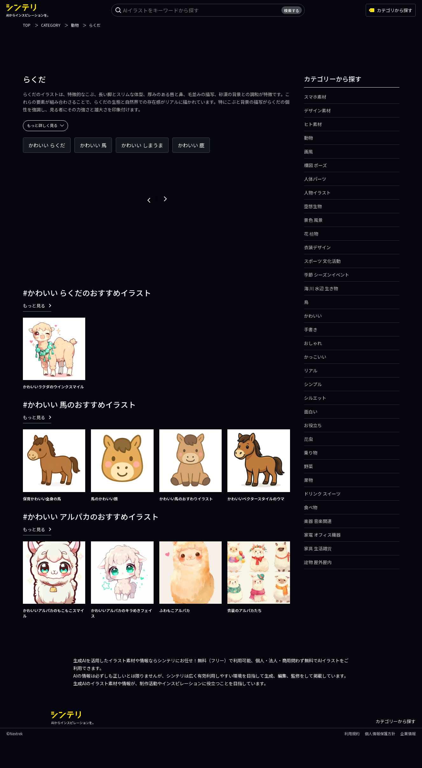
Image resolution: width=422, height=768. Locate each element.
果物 (308, 480)
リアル (310, 370)
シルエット (315, 398)
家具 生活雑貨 (318, 548)
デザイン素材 (317, 110)
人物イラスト (317, 192)
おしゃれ (313, 343)
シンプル (313, 384)
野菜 (308, 466)
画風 (308, 151)
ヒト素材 (313, 124)
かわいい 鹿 (191, 145)
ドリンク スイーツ (322, 493)
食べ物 (310, 507)
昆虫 (308, 439)
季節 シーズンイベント (326, 274)
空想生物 (313, 206)
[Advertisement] (211, 43)
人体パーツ (315, 179)
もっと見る (37, 305)
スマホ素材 (315, 97)
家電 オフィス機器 (322, 535)
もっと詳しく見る (45, 125)
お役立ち (313, 425)
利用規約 (352, 733)
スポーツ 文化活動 (322, 261)
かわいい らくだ (46, 145)
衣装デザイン (317, 247)
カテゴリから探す (390, 10)
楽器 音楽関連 (318, 521)
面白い (310, 411)
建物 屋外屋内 (318, 562)
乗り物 (310, 452)
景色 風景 (313, 220)
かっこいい (315, 357)
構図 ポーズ (315, 165)
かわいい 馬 (93, 145)
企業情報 (408, 733)
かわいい (313, 316)
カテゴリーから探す (396, 721)
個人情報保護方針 (380, 733)
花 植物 (311, 233)
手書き (310, 329)
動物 (308, 138)
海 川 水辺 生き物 (321, 288)
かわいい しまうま (142, 145)
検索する (291, 10)
